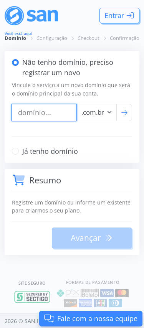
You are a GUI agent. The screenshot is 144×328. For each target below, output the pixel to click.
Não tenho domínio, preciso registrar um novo (67, 67)
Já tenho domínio (50, 151)
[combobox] (96, 112)
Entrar (119, 15)
